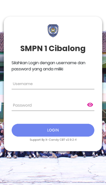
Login (53, 130)
